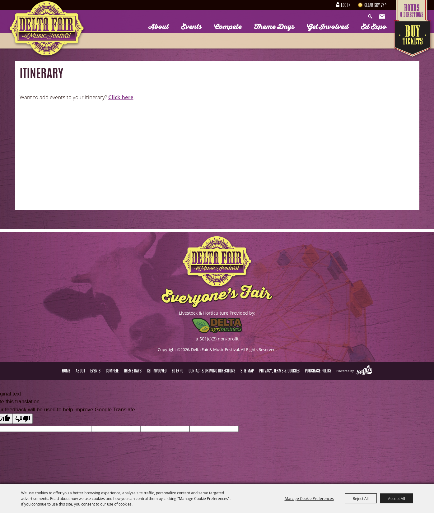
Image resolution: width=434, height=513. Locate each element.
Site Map (247, 371)
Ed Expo (373, 27)
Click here (120, 97)
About (159, 27)
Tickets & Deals (413, 39)
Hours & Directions (413, 10)
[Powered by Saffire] (364, 370)
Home (66, 371)
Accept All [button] (396, 498)
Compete (228, 27)
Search (372, 16)
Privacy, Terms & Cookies (279, 371)
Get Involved (327, 27)
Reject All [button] (361, 498)
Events (191, 27)
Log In (346, 5)
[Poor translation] (23, 419)
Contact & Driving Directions (212, 371)
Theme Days (274, 27)
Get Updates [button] (382, 16)
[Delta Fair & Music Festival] (47, 30)
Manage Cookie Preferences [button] (309, 498)
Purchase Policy (318, 371)
